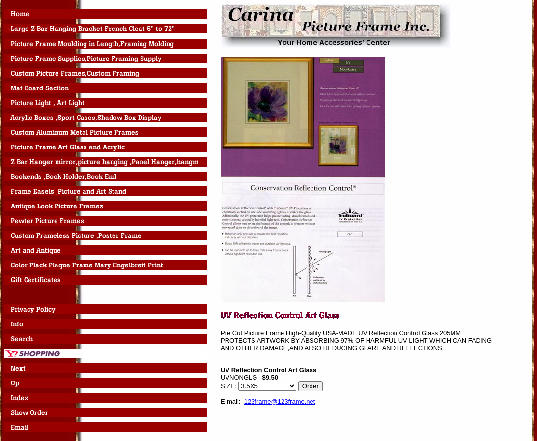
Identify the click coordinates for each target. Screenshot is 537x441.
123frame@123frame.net (279, 401)
